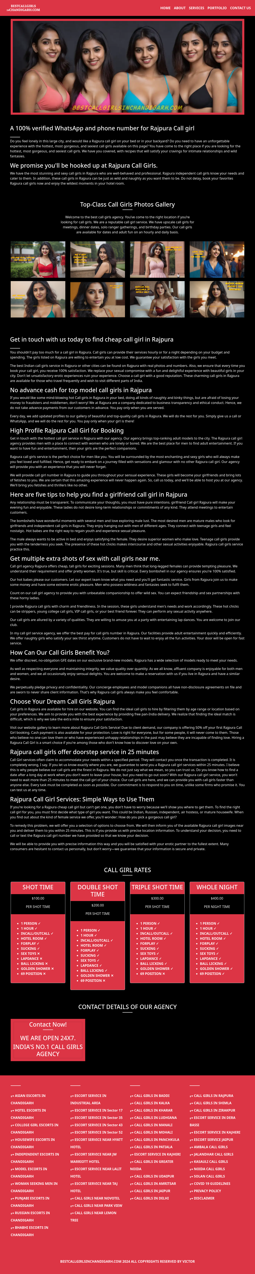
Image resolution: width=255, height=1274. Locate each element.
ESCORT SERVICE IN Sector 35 (96, 1117)
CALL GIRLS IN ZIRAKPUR (212, 1110)
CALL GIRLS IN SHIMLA (211, 1103)
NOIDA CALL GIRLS (207, 1169)
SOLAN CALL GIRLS (207, 1176)
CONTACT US (240, 8)
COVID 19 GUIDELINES (210, 1183)
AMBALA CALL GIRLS (209, 1147)
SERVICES (196, 8)
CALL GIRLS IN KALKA (150, 1103)
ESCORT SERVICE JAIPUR (211, 1139)
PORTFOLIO (217, 8)
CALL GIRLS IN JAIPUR (150, 1191)
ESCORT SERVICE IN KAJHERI (155, 1154)
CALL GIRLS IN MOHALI (151, 1132)
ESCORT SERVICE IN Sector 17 (96, 1110)
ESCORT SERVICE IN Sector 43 (96, 1125)
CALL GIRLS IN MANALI (151, 1125)
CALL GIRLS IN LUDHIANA (153, 1117)
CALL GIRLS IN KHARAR (151, 1110)
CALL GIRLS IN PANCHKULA (154, 1139)
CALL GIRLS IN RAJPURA (211, 1095)
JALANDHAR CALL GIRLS (211, 1154)
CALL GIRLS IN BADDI (150, 1095)
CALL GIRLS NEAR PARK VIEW (96, 1205)
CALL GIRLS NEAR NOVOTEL (95, 1198)
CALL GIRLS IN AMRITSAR (153, 1183)
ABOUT (180, 8)
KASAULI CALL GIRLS (209, 1161)
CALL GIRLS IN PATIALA (151, 1147)
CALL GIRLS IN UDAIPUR (152, 1176)
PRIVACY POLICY (205, 1191)
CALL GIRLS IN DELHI (149, 1198)
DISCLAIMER (202, 1198)
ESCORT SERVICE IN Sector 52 (96, 1132)
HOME (165, 8)
